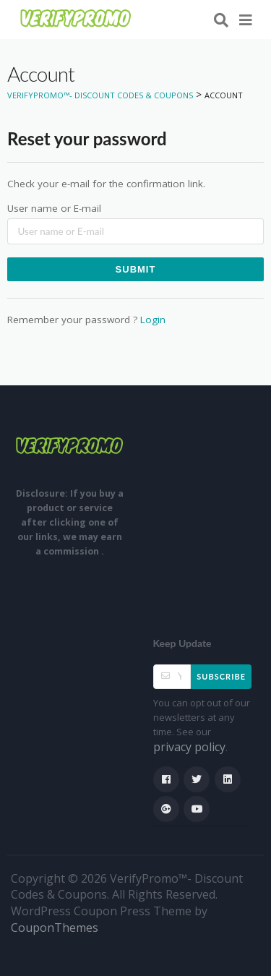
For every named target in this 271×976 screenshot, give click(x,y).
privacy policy (189, 747)
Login (152, 319)
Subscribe (221, 676)
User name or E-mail (54, 208)
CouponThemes (54, 928)
